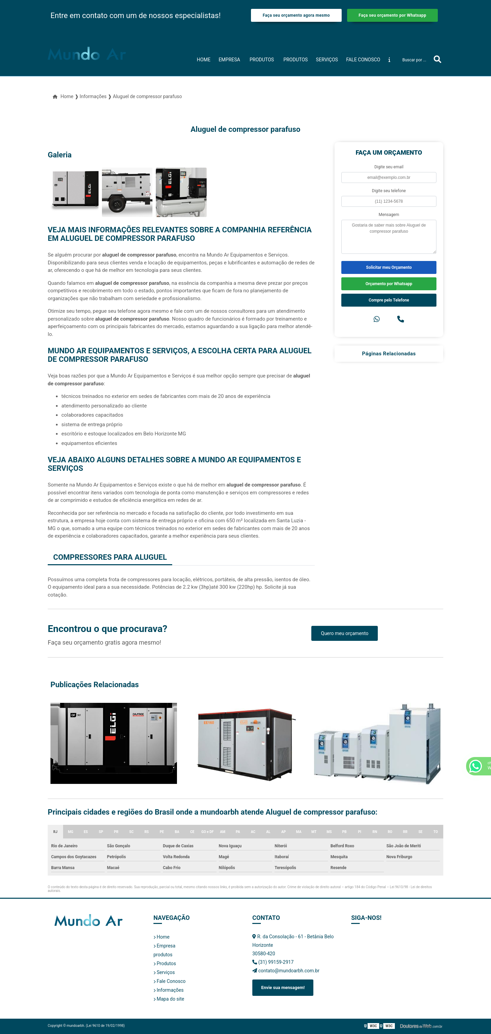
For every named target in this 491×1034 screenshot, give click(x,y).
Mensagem (389, 214)
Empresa (229, 59)
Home (203, 59)
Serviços (327, 59)
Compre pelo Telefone (389, 300)
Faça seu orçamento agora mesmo (296, 15)
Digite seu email (388, 167)
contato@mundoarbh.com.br (285, 970)
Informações (168, 990)
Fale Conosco (363, 59)
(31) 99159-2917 (273, 962)
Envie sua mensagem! (282, 987)
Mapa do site (168, 999)
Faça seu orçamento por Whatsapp (392, 15)
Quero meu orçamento (344, 633)
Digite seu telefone (389, 190)
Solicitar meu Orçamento (389, 267)
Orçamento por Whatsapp (389, 283)
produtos (262, 59)
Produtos (295, 59)
